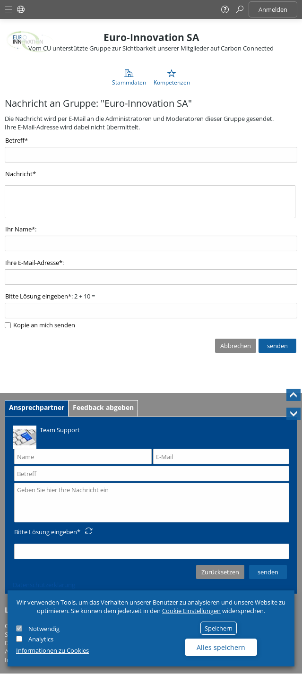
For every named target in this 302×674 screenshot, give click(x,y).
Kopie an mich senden (44, 325)
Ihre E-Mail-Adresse (32, 262)
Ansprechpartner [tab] (36, 407)
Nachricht (19, 174)
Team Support (46, 437)
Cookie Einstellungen (191, 610)
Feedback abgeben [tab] (103, 407)
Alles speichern (221, 647)
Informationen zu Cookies (52, 650)
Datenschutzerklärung (44, 584)
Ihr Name (18, 229)
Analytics (40, 639)
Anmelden (273, 9)
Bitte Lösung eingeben (36, 296)
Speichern (219, 628)
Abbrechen (235, 345)
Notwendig (44, 628)
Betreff (15, 140)
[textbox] (150, 201)
